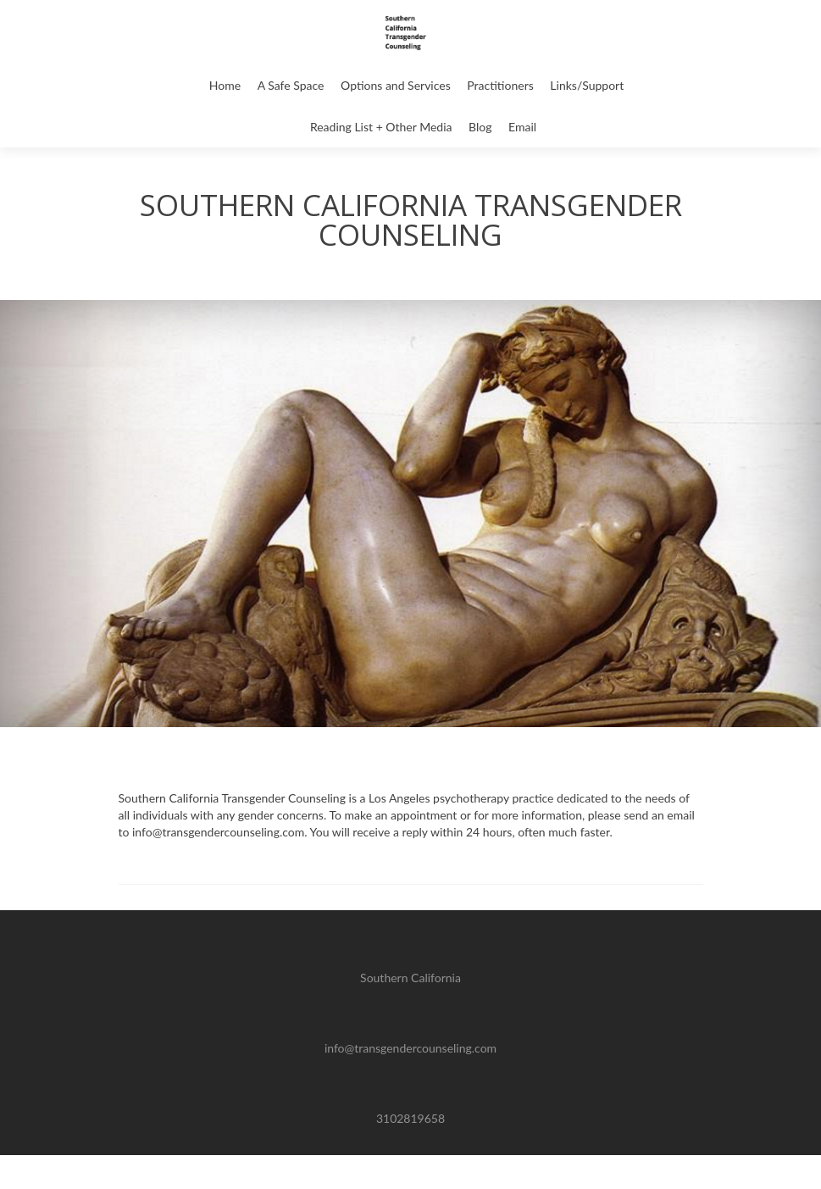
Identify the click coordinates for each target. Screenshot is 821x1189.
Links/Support (587, 85)
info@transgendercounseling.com (410, 1048)
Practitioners (500, 85)
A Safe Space (291, 85)
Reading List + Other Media (381, 126)
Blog (480, 126)
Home (225, 85)
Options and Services (396, 85)
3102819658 (410, 1118)
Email (522, 126)
